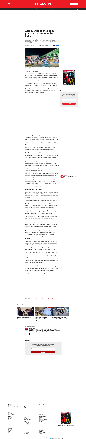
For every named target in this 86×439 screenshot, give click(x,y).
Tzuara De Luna (32, 328)
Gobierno (10, 417)
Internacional (43, 9)
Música (25, 418)
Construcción (26, 422)
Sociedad (10, 424)
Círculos (10, 429)
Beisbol (41, 418)
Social (25, 431)
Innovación (41, 405)
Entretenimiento (27, 415)
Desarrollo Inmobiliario (28, 423)
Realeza (10, 428)
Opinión (41, 413)
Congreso (10, 419)
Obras (57, 9)
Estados (10, 421)
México (9, 418)
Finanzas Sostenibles (43, 404)
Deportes (26, 416)
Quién (9, 426)
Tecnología (50, 9)
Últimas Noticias (13, 9)
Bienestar (41, 431)
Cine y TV (26, 417)
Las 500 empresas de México (69, 86)
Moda (9, 430)
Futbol (40, 417)
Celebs (25, 409)
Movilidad (26, 433)
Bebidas (41, 428)
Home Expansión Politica (13, 406)
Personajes (41, 430)
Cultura (25, 404)
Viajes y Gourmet (11, 432)
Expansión (10, 404)
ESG (63, 9)
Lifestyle (41, 422)
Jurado (40, 433)
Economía (35, 9)
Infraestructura (27, 424)
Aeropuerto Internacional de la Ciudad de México (46, 298)
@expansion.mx (44, 438)
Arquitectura (26, 425)
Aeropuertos (34, 298)
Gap (44, 300)
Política (28, 9)
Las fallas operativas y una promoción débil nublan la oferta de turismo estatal (60, 319)
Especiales (41, 414)
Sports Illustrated (42, 416)
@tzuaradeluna (35, 71)
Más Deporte (42, 421)
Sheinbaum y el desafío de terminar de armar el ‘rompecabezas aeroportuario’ (25, 319)
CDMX (9, 420)
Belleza (9, 431)
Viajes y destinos (43, 429)
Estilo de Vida (42, 432)
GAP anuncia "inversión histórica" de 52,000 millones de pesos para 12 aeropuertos (42, 319)
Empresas (21, 9)
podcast (65, 175)
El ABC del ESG (42, 406)
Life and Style (76, 9)
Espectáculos (11, 427)
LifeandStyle (11, 414)
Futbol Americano (43, 419)
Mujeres (68, 9)
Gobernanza (26, 432)
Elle (24, 406)
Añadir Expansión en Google (44, 45)
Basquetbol (41, 420)
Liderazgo (41, 412)
